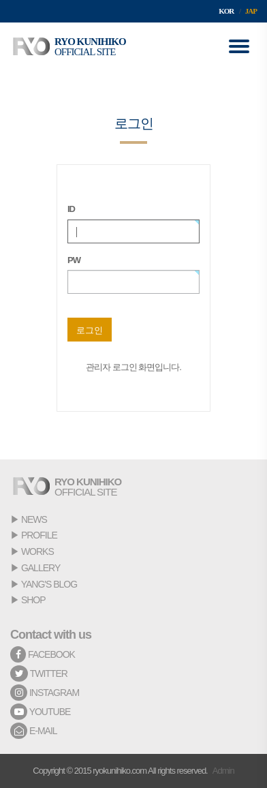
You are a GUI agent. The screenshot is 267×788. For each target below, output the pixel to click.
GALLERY (40, 567)
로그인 (89, 330)
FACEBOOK (42, 654)
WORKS (37, 551)
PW (73, 260)
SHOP (33, 599)
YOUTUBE (40, 711)
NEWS (34, 519)
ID (71, 209)
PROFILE (39, 535)
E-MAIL (33, 730)
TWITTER (38, 673)
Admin (223, 771)
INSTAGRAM (44, 692)
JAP (251, 11)
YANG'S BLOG (49, 584)
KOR (226, 11)
